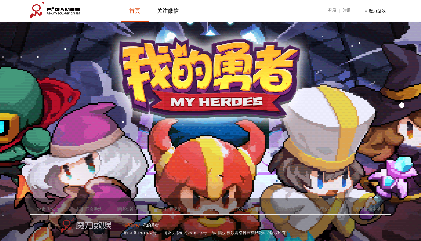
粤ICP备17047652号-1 (141, 232)
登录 (332, 10)
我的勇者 (151, 225)
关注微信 (168, 11)
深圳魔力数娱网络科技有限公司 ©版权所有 (248, 232)
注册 (347, 10)
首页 (134, 11)
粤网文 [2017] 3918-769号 (185, 232)
